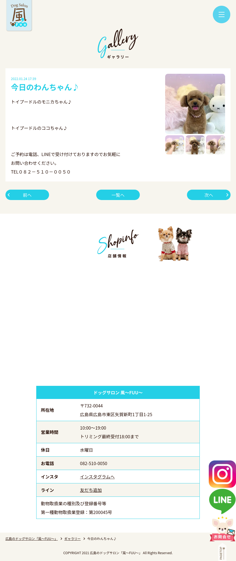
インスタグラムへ (97, 476)
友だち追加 (91, 490)
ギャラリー (72, 538)
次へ (208, 195)
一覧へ (118, 195)
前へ (27, 195)
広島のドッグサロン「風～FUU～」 (31, 538)
